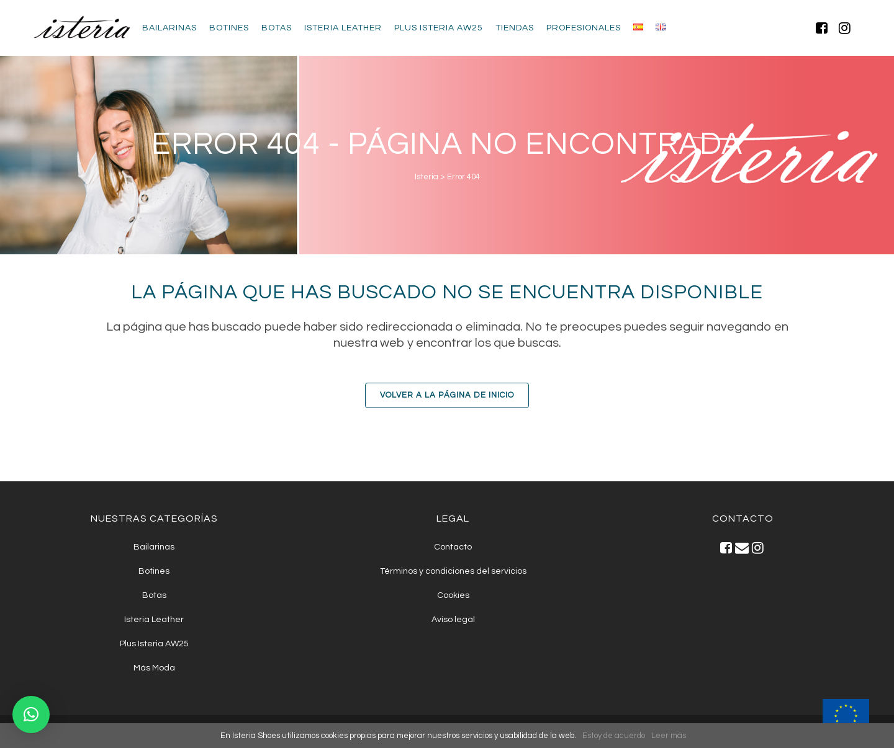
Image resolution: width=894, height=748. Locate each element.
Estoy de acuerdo (613, 735)
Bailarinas (153, 547)
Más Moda (154, 668)
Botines (153, 571)
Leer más (668, 735)
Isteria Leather (154, 619)
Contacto (453, 547)
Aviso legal (453, 619)
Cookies (453, 595)
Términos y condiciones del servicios (453, 571)
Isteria (426, 176)
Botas (154, 595)
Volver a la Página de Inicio (447, 395)
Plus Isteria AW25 (154, 643)
